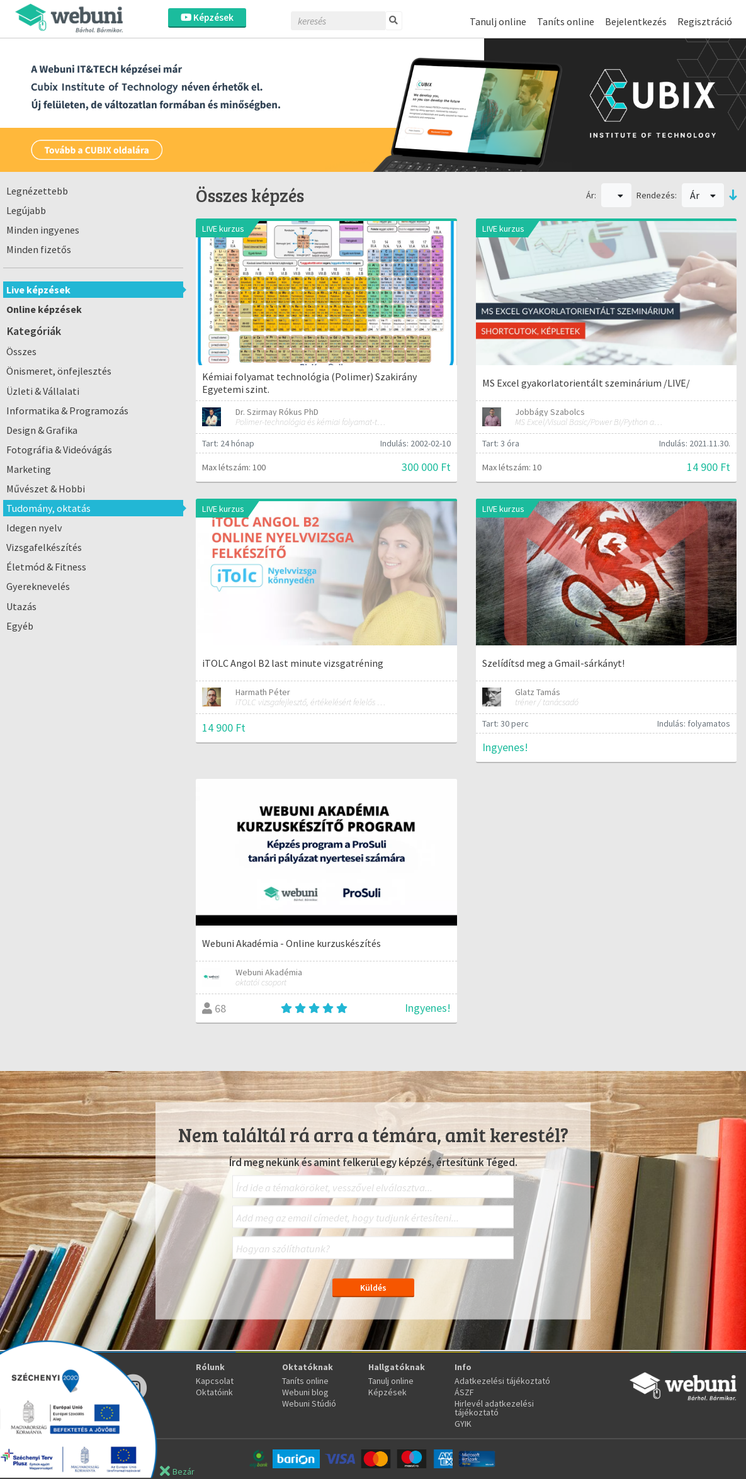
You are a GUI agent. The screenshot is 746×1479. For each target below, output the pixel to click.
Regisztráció (704, 21)
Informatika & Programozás (67, 410)
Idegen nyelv (34, 527)
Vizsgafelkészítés (44, 547)
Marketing (28, 469)
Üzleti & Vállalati (42, 391)
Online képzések (44, 309)
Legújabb (26, 210)
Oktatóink (214, 1392)
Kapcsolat (215, 1380)
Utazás (21, 606)
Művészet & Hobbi (45, 488)
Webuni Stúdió (309, 1403)
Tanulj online (498, 21)
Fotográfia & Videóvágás (59, 449)
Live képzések (38, 289)
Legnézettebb (37, 190)
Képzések (207, 17)
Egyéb (19, 626)
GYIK (463, 1423)
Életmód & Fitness (46, 566)
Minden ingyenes (42, 230)
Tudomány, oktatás (48, 508)
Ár (703, 195)
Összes (21, 351)
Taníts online (565, 21)
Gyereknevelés (38, 586)
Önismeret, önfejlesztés (58, 371)
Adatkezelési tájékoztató (502, 1380)
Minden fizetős (38, 249)
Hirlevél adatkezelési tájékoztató (494, 1408)
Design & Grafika (41, 430)
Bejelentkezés (636, 21)
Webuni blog (305, 1392)
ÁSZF (464, 1392)
